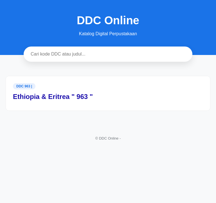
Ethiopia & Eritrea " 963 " (53, 96)
